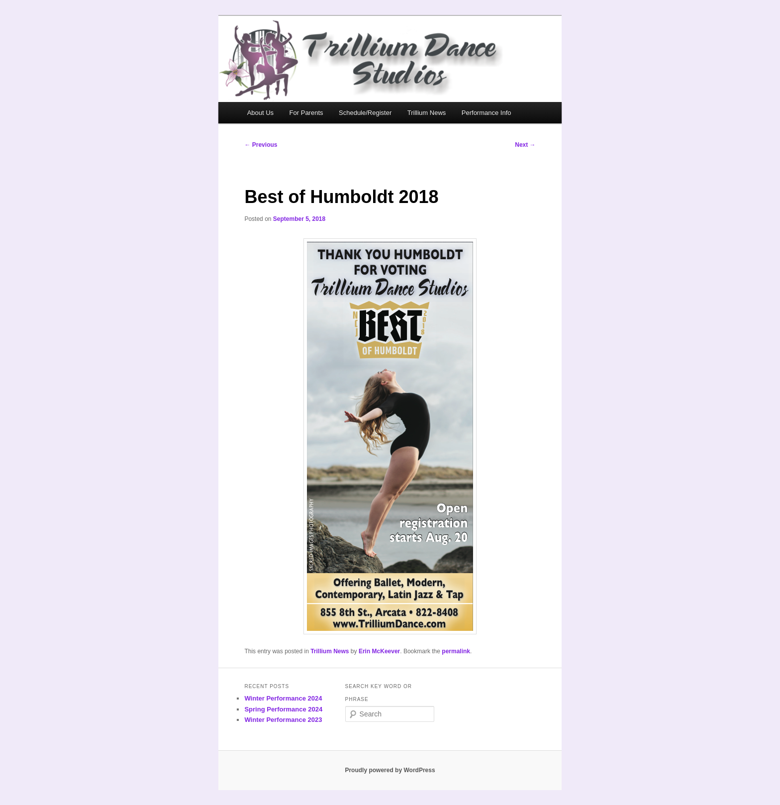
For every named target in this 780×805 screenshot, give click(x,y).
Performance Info (486, 112)
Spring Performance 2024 (283, 709)
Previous (260, 144)
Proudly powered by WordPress (390, 770)
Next (525, 144)
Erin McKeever (379, 651)
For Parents (306, 112)
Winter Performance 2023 (283, 719)
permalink (456, 651)
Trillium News (426, 112)
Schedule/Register (365, 112)
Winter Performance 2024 (283, 698)
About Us (260, 112)
